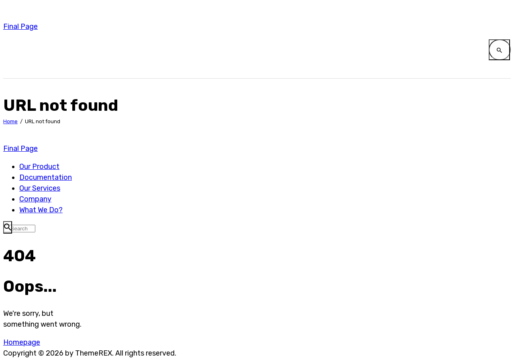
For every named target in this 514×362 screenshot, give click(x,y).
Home (10, 121)
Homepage (21, 342)
